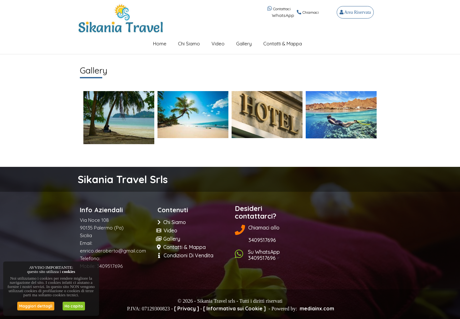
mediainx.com (317, 308)
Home (159, 44)
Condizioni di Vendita (185, 255)
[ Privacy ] (186, 308)
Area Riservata (355, 12)
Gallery (244, 44)
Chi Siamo (189, 44)
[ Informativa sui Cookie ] (234, 308)
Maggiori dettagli (35, 306)
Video (218, 44)
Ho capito (74, 306)
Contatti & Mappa (282, 44)
